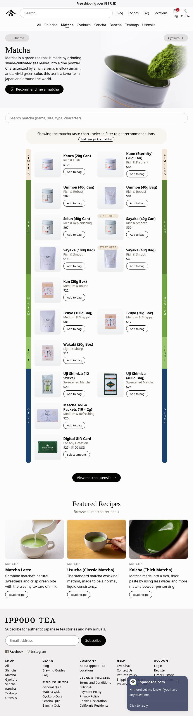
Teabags (11, 693)
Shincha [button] (51, 24)
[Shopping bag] (175, 13)
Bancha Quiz (51, 705)
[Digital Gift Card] (47, 447)
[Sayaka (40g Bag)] (110, 259)
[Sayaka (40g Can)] (110, 227)
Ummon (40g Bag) (141, 187)
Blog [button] (120, 13)
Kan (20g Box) (75, 281)
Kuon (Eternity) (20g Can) (139, 155)
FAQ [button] (146, 13)
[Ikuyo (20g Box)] (110, 321)
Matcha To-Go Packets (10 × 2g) (77, 407)
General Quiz (51, 687)
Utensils (11, 697)
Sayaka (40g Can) (140, 218)
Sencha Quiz (51, 701)
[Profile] (185, 13)
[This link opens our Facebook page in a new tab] (14, 651)
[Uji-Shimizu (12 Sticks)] (47, 384)
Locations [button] (160, 13)
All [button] (39, 24)
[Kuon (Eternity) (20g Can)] (110, 164)
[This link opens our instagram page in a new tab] (36, 651)
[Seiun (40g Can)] (47, 227)
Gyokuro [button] (84, 24)
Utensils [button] (148, 24)
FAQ (45, 675)
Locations (86, 670)
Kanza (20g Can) (77, 155)
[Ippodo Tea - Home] (10, 13)
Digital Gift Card (77, 438)
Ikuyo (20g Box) (139, 313)
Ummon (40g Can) (78, 187)
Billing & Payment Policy (91, 689)
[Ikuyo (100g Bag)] (47, 321)
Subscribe (93, 640)
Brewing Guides (53, 670)
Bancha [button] (116, 24)
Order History (164, 675)
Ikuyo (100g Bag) (77, 313)
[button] (17, 37)
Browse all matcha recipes (96, 511)
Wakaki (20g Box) (78, 344)
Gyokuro (11, 679)
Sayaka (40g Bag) (141, 250)
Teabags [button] (132, 24)
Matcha (10, 675)
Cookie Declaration (93, 701)
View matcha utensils (96, 477)
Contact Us (124, 670)
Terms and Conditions (95, 682)
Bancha (10, 688)
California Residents (94, 705)
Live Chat (123, 665)
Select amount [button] (76, 455)
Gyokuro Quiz (52, 696)
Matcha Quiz (51, 692)
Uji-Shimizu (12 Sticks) (76, 375)
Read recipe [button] (16, 595)
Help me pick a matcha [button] (96, 139)
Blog (45, 665)
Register (160, 670)
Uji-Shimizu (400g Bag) (136, 375)
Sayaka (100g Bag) (79, 250)
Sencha (10, 684)
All (7, 665)
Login (158, 665)
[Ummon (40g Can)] (47, 196)
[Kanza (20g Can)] (47, 164)
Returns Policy (127, 675)
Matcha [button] (67, 24)
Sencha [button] (100, 24)
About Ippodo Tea (92, 665)
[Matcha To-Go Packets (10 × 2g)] (47, 416)
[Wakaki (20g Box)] (47, 353)
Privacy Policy (89, 696)
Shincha (11, 670)
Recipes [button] (133, 13)
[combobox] (66, 13)
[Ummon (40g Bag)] (110, 196)
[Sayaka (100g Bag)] (47, 259)
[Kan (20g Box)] (47, 290)
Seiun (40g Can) (76, 218)
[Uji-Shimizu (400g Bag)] (110, 384)
